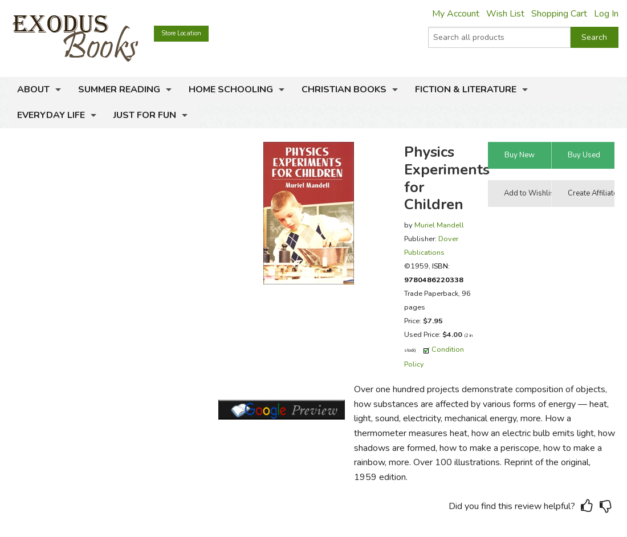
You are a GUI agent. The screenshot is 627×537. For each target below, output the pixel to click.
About (33, 89)
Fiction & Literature (465, 89)
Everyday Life (51, 115)
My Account (455, 13)
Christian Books (344, 89)
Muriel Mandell (439, 225)
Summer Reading (119, 89)
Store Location (181, 33)
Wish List (505, 13)
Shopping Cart (559, 13)
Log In (606, 13)
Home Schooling (231, 89)
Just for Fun (144, 115)
